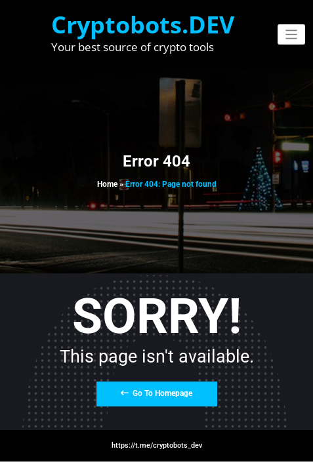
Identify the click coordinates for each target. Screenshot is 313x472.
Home (107, 184)
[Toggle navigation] (292, 34)
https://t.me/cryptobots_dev (157, 445)
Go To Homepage (156, 393)
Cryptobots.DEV (142, 25)
